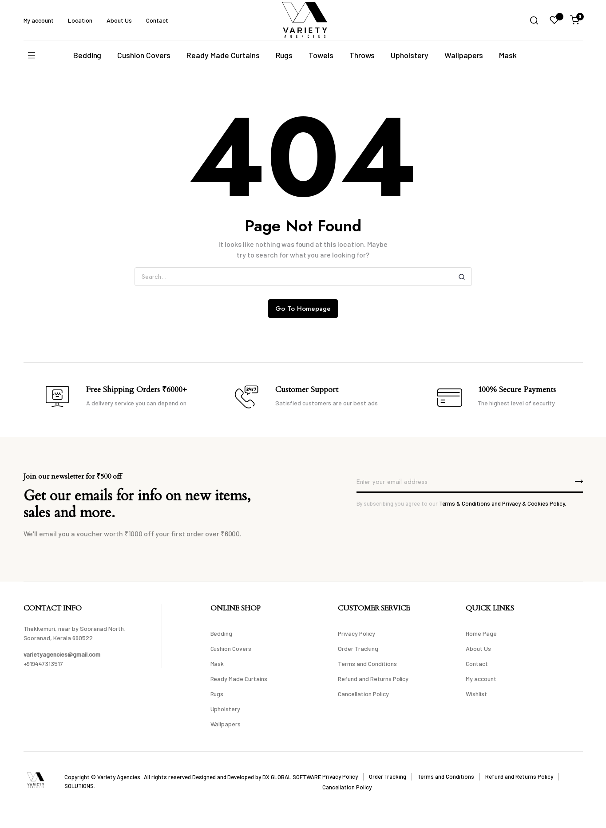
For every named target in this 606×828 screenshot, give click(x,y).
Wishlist (476, 693)
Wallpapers (463, 55)
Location (80, 20)
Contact (157, 20)
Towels (321, 55)
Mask (508, 55)
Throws (362, 55)
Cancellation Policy (363, 693)
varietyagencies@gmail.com (62, 654)
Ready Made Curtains (222, 55)
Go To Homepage (303, 308)
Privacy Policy (356, 633)
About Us (119, 20)
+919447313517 (43, 663)
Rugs (284, 55)
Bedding (87, 55)
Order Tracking (358, 648)
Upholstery (409, 55)
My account (39, 20)
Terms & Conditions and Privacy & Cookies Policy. (502, 503)
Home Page (481, 633)
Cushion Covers (143, 55)
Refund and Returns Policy (373, 678)
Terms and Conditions (367, 663)
